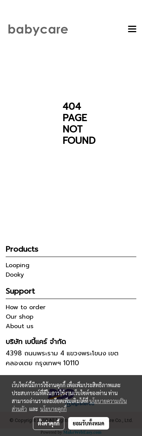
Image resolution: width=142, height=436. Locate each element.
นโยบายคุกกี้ (53, 408)
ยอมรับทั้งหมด (89, 423)
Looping (18, 265)
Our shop (19, 316)
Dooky (15, 274)
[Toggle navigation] (132, 29)
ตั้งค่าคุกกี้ (48, 423)
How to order (25, 307)
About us (19, 326)
